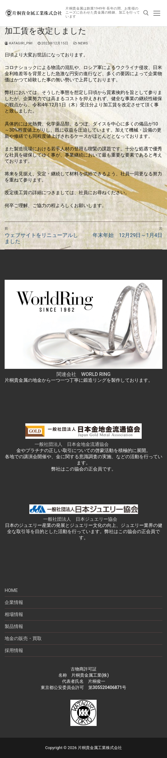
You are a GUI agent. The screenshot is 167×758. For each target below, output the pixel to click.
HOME (11, 590)
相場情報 (14, 614)
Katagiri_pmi (19, 43)
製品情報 (14, 626)
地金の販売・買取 (23, 638)
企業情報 (14, 602)
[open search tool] (146, 13)
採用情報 (14, 650)
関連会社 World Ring (83, 374)
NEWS (80, 43)
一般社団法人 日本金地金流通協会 (72, 444)
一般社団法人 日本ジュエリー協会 (80, 519)
